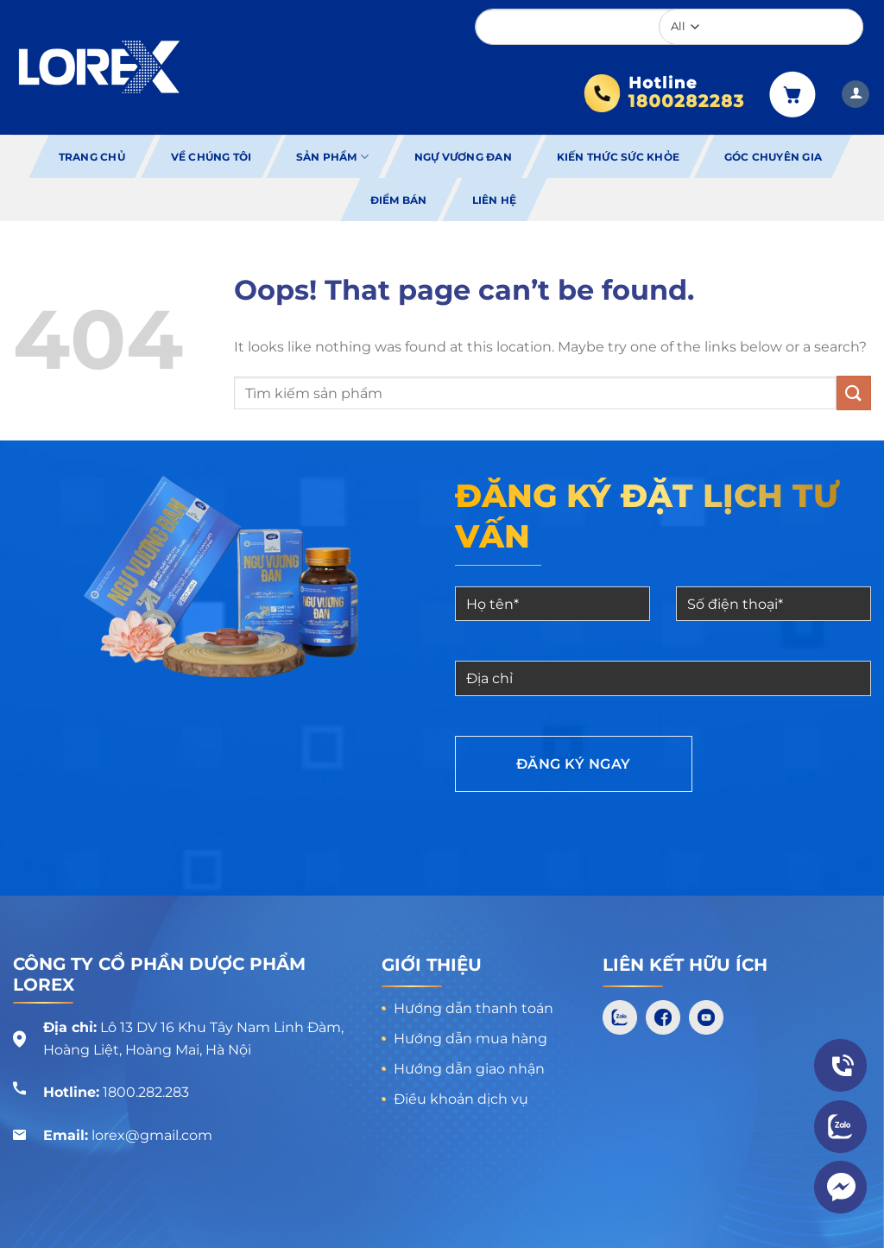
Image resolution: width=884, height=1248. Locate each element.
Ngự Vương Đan (463, 156)
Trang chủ (92, 156)
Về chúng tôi (210, 156)
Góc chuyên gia (773, 156)
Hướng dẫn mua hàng (470, 1038)
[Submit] (854, 392)
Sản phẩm (332, 157)
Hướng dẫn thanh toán (473, 1008)
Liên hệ (493, 199)
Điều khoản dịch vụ (461, 1099)
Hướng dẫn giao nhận (469, 1069)
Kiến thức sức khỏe (618, 156)
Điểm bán (397, 199)
